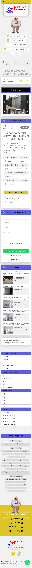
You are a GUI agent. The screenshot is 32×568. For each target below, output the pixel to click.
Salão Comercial (7, 387)
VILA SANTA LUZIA (8, 366)
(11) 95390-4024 (20, 45)
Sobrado (5, 381)
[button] (5, 102)
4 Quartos (6, 403)
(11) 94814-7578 (22, 49)
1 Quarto (5, 394)
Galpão (6, 64)
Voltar (26, 64)
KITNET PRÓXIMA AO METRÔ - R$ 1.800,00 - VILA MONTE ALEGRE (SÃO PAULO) (16, 311)
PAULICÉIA (6, 369)
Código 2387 (14, 64)
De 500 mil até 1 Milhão (10, 421)
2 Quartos (6, 397)
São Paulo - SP (20, 62)
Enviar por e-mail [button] (16, 243)
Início (5, 62)
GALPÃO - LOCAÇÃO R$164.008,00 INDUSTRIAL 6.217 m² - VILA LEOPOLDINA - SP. (16, 273)
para (16, 441)
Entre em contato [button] (16, 515)
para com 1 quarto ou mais (16, 469)
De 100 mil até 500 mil (9, 418)
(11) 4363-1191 (19, 36)
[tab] (8, 90)
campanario (6, 363)
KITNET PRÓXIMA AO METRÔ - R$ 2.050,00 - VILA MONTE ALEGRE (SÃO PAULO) (16, 298)
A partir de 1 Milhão (9, 424)
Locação (11, 62)
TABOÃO (5, 357)
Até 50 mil (6, 412)
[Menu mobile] (3, 1)
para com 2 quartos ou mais (16, 460)
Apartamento (7, 378)
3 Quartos (6, 400)
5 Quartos (6, 406)
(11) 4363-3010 (19, 40)
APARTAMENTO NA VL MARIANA (13, 286)
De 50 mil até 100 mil (9, 415)
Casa (4, 375)
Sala (4, 384)
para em (15, 444)
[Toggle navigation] (27, 2)
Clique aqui (6, 343)
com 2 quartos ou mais (15, 491)
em (16, 448)
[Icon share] (12, 554)
